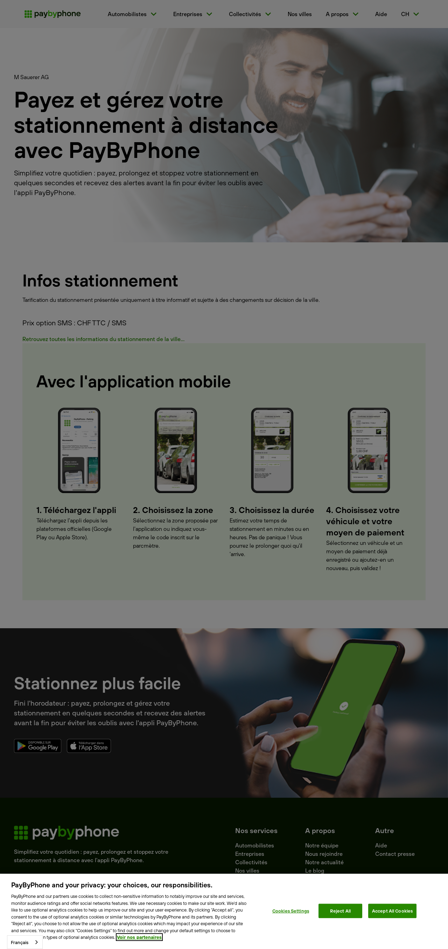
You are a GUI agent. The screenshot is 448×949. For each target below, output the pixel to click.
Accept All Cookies (392, 910)
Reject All (340, 910)
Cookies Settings (290, 910)
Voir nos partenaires (139, 937)
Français (19, 942)
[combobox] (25, 942)
